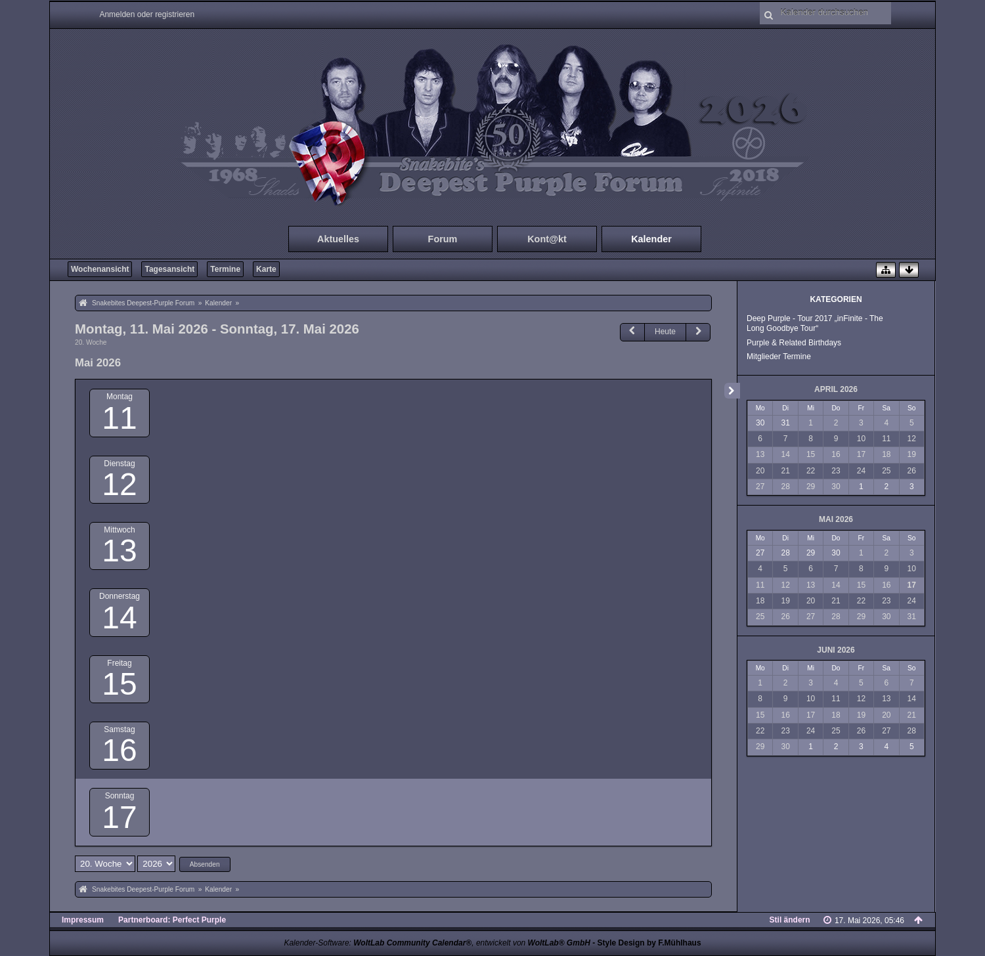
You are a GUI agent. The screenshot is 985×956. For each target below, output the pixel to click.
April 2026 (836, 389)
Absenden (205, 864)
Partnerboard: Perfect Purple (172, 919)
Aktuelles (338, 239)
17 (119, 817)
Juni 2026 (835, 650)
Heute (665, 331)
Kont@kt (547, 239)
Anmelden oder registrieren (146, 14)
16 (119, 750)
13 (119, 550)
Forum (443, 239)
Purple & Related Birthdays (794, 342)
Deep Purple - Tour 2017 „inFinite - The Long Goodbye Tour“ (815, 323)
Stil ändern (790, 919)
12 (119, 484)
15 (119, 683)
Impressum (83, 919)
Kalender (651, 239)
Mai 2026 (836, 519)
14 (119, 617)
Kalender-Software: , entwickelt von (437, 942)
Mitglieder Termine (779, 356)
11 (119, 418)
